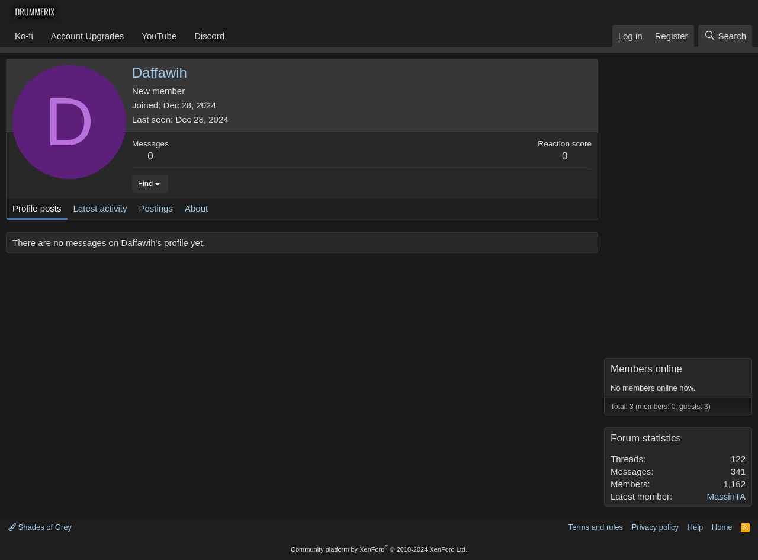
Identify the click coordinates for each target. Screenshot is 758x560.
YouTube (159, 36)
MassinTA (726, 496)
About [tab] (196, 208)
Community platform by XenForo (379, 549)
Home (722, 527)
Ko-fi (24, 36)
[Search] (725, 36)
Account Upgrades (87, 36)
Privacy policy (655, 527)
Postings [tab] (156, 208)
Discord (209, 36)
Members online (646, 369)
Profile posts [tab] (37, 208)
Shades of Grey (40, 527)
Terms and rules (595, 527)
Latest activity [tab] (100, 208)
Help (696, 527)
